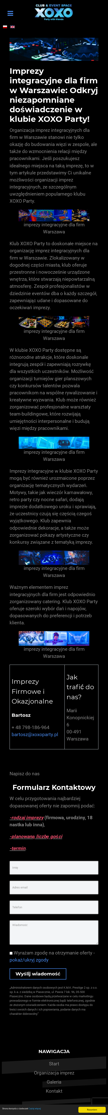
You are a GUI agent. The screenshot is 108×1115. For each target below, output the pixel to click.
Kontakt (54, 1091)
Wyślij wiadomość (37, 974)
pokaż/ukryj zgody (29, 960)
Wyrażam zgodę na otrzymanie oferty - (52, 956)
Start (54, 1064)
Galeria (54, 1082)
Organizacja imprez (54, 1073)
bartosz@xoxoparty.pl (35, 734)
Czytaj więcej (35, 1108)
